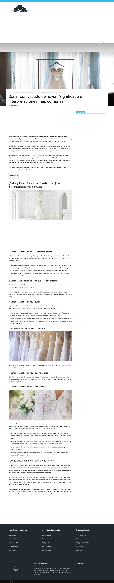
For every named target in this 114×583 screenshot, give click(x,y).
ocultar (15, 175)
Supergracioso (46, 535)
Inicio (10, 92)
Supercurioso (12, 535)
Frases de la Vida (13, 543)
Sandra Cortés (14, 105)
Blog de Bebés (46, 550)
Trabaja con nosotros (82, 543)
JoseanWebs (79, 546)
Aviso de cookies (81, 535)
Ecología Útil (46, 543)
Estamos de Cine (47, 539)
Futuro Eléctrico (47, 546)
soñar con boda (13, 170)
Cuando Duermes (37, 155)
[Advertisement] (72, 8)
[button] (103, 43)
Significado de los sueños (19, 92)
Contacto (78, 539)
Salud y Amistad (13, 550)
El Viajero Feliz (13, 539)
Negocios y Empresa (14, 546)
